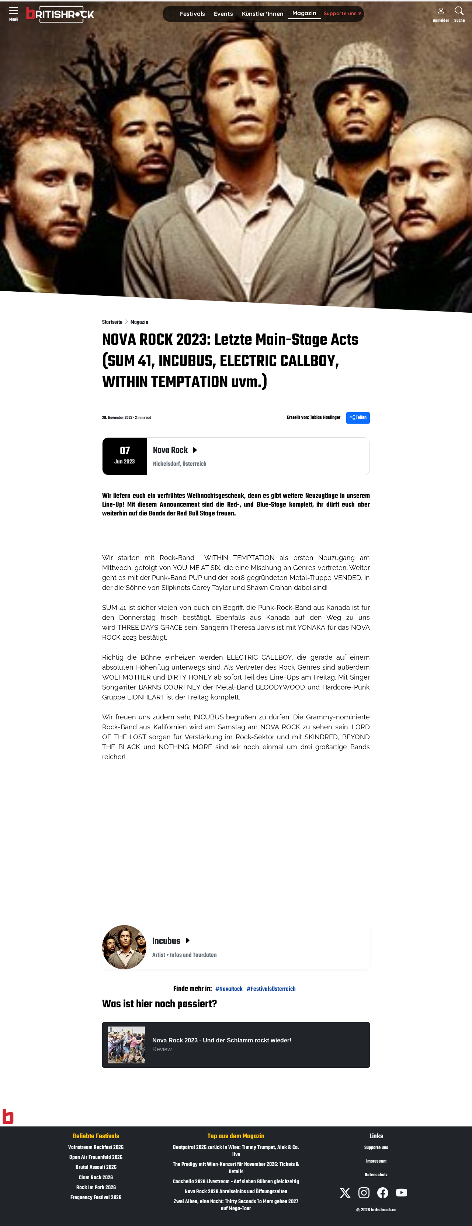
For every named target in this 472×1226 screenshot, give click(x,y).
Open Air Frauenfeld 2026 (95, 1157)
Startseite (113, 322)
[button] (192, 14)
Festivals (192, 13)
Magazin (304, 13)
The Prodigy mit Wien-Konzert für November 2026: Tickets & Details (236, 1168)
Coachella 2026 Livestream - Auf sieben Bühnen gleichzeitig (236, 1182)
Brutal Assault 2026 (96, 1167)
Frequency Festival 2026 (95, 1198)
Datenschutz (376, 1175)
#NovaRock (229, 989)
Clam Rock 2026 (96, 1178)
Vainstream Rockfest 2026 (96, 1147)
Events (223, 13)
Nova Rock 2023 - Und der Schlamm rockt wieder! (221, 1040)
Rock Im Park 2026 (96, 1188)
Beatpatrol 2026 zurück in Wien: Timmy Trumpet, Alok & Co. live (236, 1151)
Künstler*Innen (263, 13)
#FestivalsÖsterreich (271, 989)
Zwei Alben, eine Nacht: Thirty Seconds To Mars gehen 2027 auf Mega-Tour (236, 1205)
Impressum (376, 1161)
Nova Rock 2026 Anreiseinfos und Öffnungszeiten (236, 1192)
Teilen (358, 417)
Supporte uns (342, 13)
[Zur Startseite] (8, 1117)
